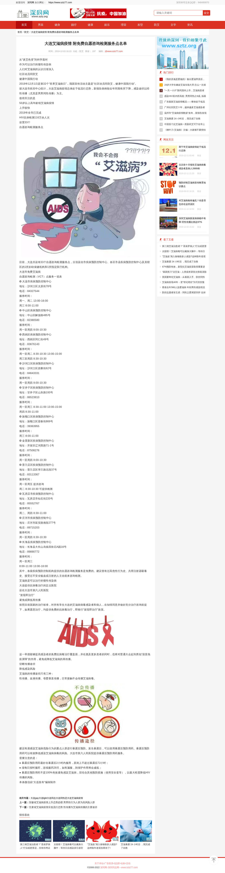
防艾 (156, 24)
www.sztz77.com (129, 867)
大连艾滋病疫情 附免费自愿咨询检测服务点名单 (55, 32)
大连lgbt (43, 798)
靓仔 (74, 24)
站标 (123, 863)
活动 (128, 863)
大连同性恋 (61, 798)
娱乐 (107, 24)
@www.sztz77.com (114, 51)
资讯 (190, 24)
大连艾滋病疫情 (75, 798)
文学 (173, 24)
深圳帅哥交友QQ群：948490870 (192, 2)
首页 (24, 24)
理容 (123, 24)
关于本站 (99, 863)
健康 (90, 24)
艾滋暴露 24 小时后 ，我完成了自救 (179, 118)
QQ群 (117, 863)
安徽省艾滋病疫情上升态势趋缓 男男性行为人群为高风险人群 (62, 802)
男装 (40, 24)
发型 (140, 24)
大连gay (35, 798)
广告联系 (108, 863)
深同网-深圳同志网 (110, 867)
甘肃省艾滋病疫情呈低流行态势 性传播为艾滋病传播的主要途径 (63, 807)
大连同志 (51, 798)
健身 (57, 24)
